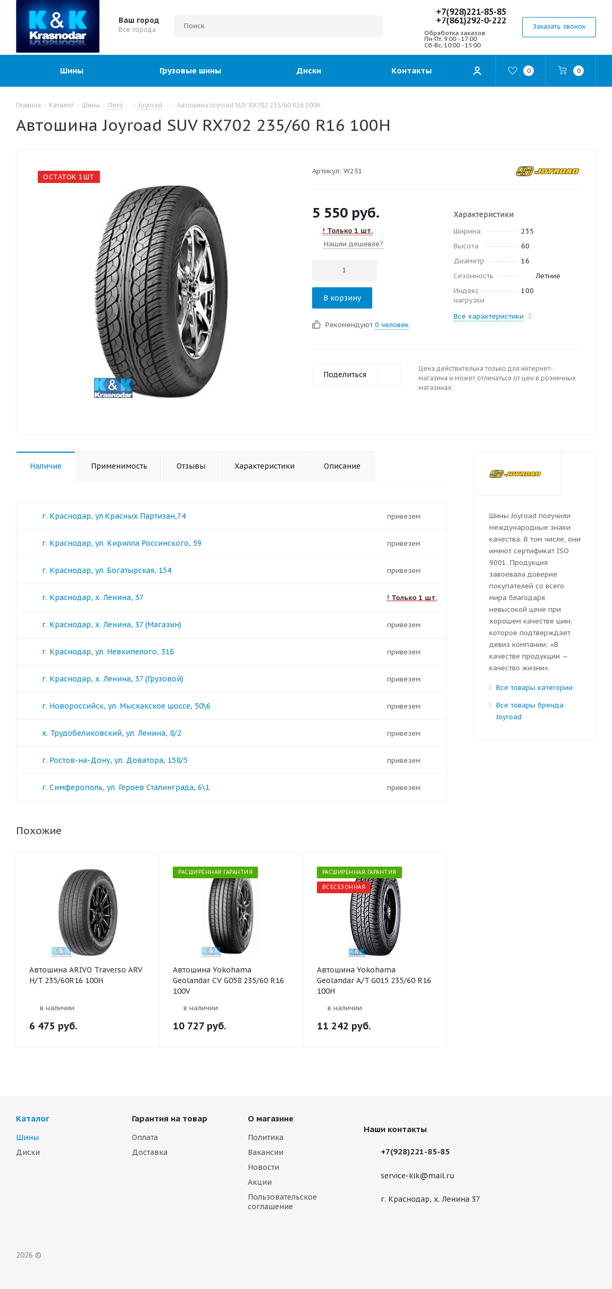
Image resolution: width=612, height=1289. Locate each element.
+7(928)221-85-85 (471, 11)
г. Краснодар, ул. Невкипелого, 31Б (108, 651)
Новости (263, 1167)
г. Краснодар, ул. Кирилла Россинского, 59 (122, 543)
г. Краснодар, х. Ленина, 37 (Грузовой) (112, 679)
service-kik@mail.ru (418, 1175)
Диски (28, 1152)
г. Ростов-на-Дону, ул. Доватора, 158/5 (115, 760)
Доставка (149, 1152)
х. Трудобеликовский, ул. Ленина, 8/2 (111, 733)
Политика (265, 1137)
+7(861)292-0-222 (471, 20)
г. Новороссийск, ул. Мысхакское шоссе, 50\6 (126, 706)
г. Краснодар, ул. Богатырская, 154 (106, 570)
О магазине (271, 1118)
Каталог (32, 1118)
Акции (260, 1182)
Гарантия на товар (169, 1118)
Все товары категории (534, 687)
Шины (27, 1137)
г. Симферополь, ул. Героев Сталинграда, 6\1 (125, 787)
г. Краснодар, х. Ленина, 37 (93, 597)
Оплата (145, 1137)
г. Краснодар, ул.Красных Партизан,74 (114, 516)
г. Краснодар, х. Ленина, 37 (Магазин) (111, 624)
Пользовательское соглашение (282, 1201)
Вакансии (265, 1152)
